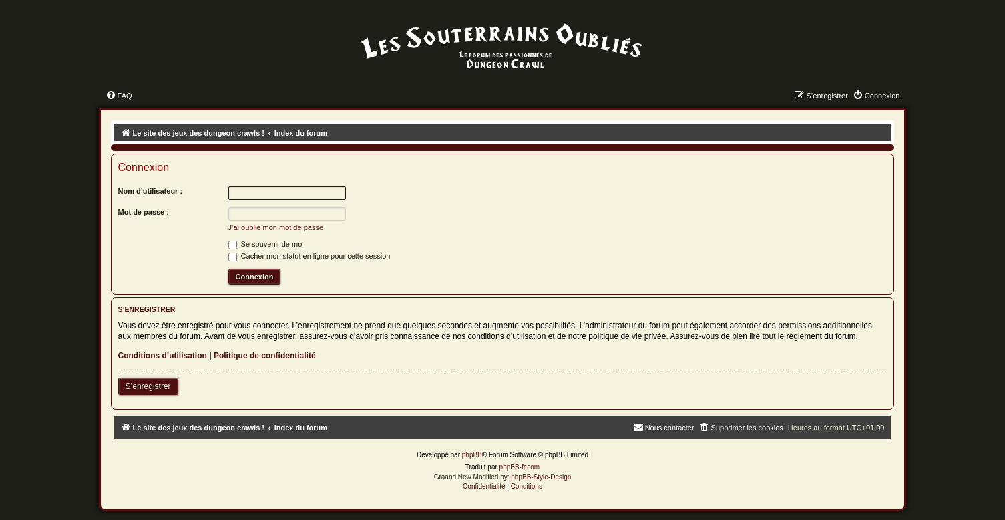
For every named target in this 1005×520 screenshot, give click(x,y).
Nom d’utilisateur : (150, 191)
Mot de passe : (143, 212)
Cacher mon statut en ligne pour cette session (309, 256)
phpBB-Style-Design (541, 477)
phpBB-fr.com (519, 467)
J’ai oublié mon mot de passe (275, 227)
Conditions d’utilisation (162, 355)
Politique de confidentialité (265, 355)
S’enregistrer (148, 386)
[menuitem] (119, 96)
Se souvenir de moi (266, 244)
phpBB (472, 455)
